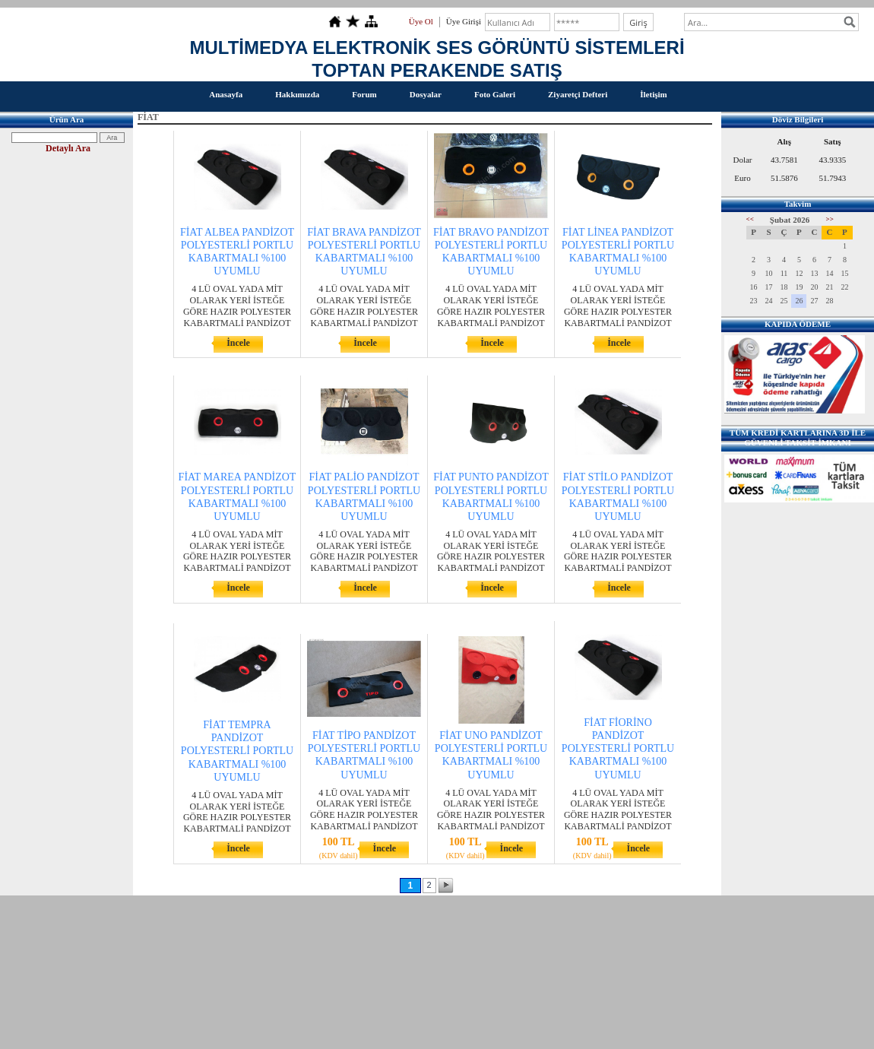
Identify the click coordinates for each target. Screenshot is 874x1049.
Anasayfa (225, 94)
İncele (238, 343)
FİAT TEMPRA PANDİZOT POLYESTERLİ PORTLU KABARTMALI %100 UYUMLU (237, 751)
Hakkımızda (297, 94)
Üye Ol (421, 21)
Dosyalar (426, 94)
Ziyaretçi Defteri (577, 94)
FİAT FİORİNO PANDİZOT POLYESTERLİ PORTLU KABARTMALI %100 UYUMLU (618, 749)
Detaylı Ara (68, 148)
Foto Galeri (494, 94)
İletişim (653, 94)
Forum (364, 94)
